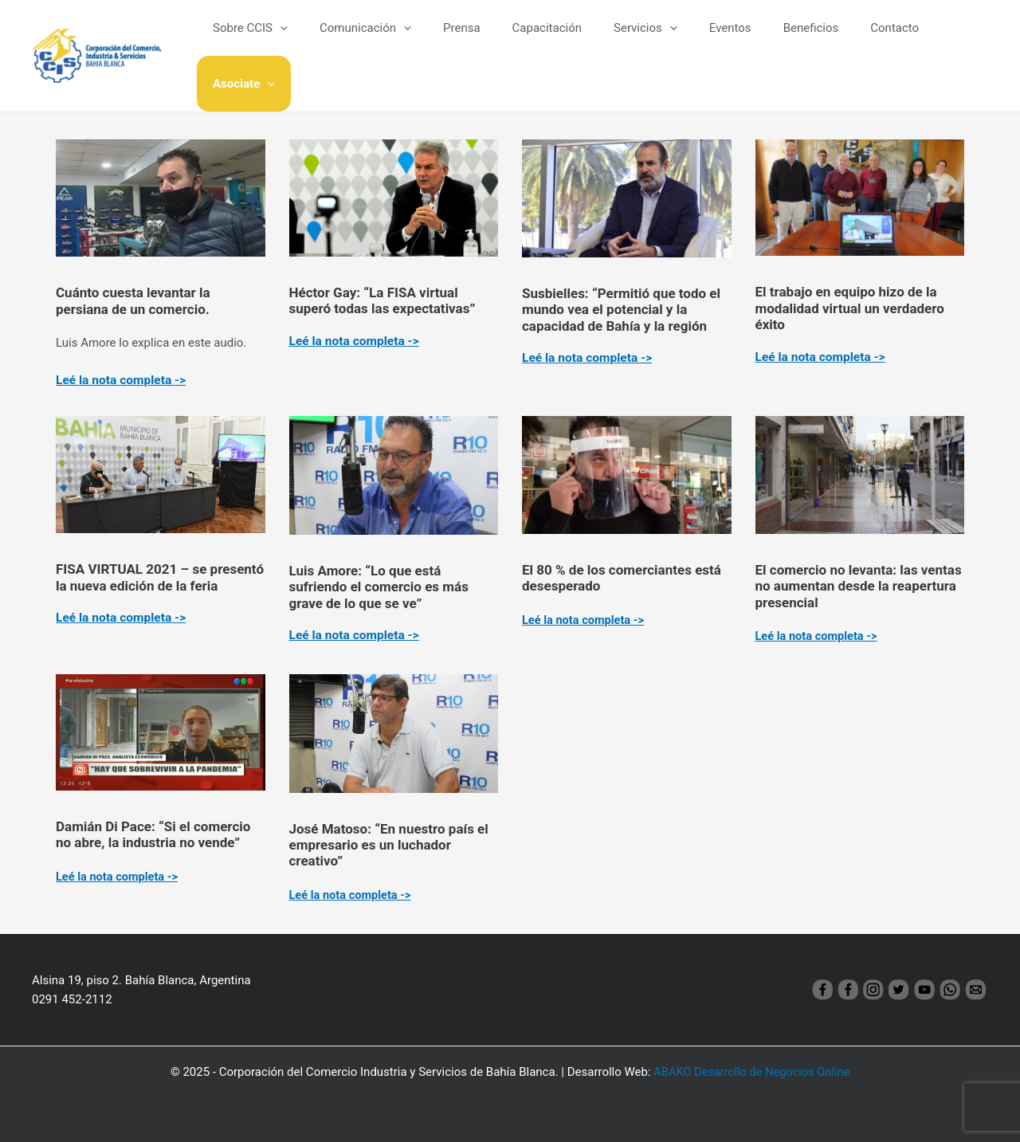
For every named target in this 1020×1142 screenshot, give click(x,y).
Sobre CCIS (277, 39)
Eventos (717, 39)
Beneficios (790, 39)
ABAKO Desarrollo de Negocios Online (752, 1072)
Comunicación (384, 39)
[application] (307, 39)
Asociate (945, 39)
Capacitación (549, 39)
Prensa (473, 39)
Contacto (866, 39)
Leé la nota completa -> (123, 379)
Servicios (641, 39)
